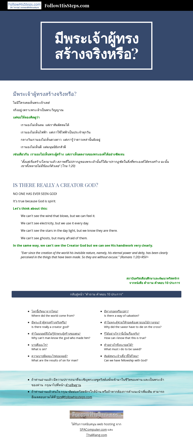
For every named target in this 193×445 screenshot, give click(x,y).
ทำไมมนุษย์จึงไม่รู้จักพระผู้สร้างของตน (55, 333)
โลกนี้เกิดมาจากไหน (44, 311)
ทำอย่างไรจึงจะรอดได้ (118, 345)
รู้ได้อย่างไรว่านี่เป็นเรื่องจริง (121, 333)
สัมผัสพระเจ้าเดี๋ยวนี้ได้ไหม (120, 356)
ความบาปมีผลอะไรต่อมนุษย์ (48, 356)
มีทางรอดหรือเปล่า (115, 311)
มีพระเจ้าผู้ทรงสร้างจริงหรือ (48, 322)
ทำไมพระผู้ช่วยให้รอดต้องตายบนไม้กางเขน (131, 322)
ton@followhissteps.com (74, 397)
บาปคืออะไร (38, 345)
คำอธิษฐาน (73, 385)
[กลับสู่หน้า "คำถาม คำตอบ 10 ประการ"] (96, 294)
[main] (96, 46)
